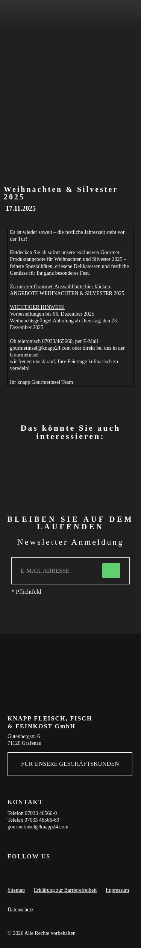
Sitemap (16, 890)
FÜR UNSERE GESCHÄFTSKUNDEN (70, 764)
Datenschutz (20, 909)
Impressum (117, 890)
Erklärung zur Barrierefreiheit (65, 890)
